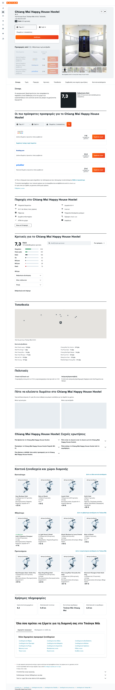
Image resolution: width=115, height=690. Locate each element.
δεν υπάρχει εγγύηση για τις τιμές (52, 666)
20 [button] (29, 57)
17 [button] (46, 52)
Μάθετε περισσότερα (78, 180)
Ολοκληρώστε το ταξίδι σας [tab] (42, 630)
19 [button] (54, 52)
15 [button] (37, 52)
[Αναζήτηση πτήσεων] (3, 8)
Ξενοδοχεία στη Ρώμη (25, 646)
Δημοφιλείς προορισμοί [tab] (25, 630)
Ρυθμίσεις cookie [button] (20, 188)
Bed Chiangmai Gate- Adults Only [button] (26, 573)
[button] (3, 3)
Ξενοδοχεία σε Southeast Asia (67, 687)
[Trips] (3, 33)
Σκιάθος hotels (79, 651)
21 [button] (33, 57)
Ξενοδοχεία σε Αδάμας (25, 641)
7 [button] (77, 48)
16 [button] (41, 52)
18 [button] (50, 52)
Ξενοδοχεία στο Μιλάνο (81, 643)
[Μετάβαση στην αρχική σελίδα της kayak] (12, 3)
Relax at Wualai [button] (43, 496)
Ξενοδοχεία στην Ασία (37, 687)
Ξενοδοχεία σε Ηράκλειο (82, 646)
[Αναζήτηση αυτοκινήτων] (3, 16)
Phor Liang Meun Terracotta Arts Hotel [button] (70, 573)
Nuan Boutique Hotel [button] (22, 496)
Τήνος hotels (22, 651)
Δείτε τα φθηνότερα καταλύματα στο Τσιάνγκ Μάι (91, 513)
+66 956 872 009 (20, 19)
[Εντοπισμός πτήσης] (3, 25)
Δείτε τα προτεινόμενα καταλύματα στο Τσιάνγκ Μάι (91, 551)
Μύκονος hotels (23, 648)
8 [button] (37, 48)
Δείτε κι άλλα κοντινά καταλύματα (96, 474)
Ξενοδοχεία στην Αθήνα (53, 641)
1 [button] (37, 44)
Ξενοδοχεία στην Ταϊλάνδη (51, 687)
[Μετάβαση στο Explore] (3, 21)
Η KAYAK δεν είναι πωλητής (61, 672)
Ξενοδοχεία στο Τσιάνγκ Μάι (84, 687)
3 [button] (60, 48)
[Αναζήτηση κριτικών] (70, 243)
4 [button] (50, 44)
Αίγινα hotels (50, 651)
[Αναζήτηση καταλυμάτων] (3, 12)
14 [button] (33, 52)
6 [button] (28, 48)
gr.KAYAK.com (18, 687)
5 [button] (54, 44)
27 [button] (28, 61)
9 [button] (41, 48)
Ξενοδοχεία (26, 687)
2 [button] (41, 44)
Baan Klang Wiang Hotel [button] (45, 573)
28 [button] (33, 61)
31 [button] (46, 61)
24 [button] (46, 57)
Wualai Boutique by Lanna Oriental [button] (71, 534)
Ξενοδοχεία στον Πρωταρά (26, 643)
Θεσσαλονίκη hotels (52, 648)
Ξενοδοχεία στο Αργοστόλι (54, 646)
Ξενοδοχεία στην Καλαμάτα (54, 643)
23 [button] (41, 57)
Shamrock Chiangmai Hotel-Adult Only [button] (94, 573)
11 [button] (50, 48)
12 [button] (54, 48)
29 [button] (37, 61)
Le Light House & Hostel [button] (45, 534)
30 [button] (41, 61)
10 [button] (46, 48)
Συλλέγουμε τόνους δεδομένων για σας (61, 675)
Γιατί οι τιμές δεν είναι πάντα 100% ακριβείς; (61, 678)
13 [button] (28, 52)
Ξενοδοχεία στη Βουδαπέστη (83, 641)
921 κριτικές (26, 21)
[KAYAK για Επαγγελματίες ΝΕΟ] (3, 28)
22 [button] (37, 57)
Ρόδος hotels (78, 648)
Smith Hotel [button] (87, 496)
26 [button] (54, 57)
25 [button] (50, 57)
